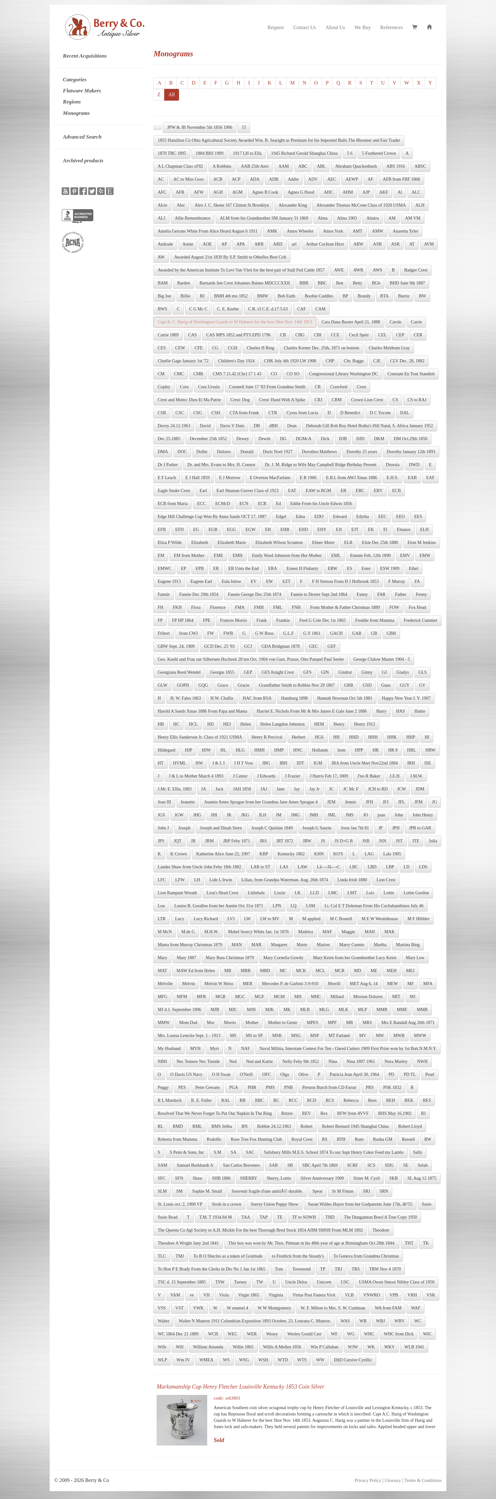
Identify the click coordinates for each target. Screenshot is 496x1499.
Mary (162, 957)
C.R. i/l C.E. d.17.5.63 (268, 309)
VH (206, 1295)
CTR (273, 412)
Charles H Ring (260, 348)
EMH (237, 555)
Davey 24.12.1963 (174, 425)
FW (210, 633)
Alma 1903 (347, 218)
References (391, 27)
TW (259, 1282)
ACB (217, 179)
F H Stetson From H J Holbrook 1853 (345, 581)
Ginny (366, 672)
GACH (336, 633)
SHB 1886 (221, 1178)
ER (216, 568)
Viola (224, 1295)
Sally (417, 1152)
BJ (202, 296)
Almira (372, 218)
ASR (395, 244)
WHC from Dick (398, 1334)
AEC (331, 179)
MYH (195, 1048)
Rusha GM (382, 1139)
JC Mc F (350, 789)
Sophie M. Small (207, 1191)
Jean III (164, 802)
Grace (223, 685)
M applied (311, 918)
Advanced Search (82, 137)
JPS (161, 841)
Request (276, 27)
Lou (161, 905)
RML (197, 1126)
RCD (311, 1100)
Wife (162, 1347)
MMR (422, 1009)
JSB (365, 841)
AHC (328, 192)
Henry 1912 (364, 724)
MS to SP (254, 1035)
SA (233, 1152)
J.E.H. (395, 776)
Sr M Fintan (343, 1191)
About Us (335, 27)
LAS (284, 867)
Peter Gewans (207, 1087)
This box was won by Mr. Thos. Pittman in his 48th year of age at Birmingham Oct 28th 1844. (311, 1243)
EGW (250, 529)
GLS (422, 672)
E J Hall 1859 (197, 477)
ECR (262, 503)
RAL (225, 1100)
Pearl (429, 1074)
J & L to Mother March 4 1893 (196, 776)
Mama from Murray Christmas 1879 (190, 944)
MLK (343, 1009)
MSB (277, 1035)
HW (199, 763)
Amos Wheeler (300, 231)
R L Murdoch (170, 1100)
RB (242, 1100)
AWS (377, 270)
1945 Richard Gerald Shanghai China (304, 153)
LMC (333, 892)
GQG (203, 685)
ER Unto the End (243, 568)
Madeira (305, 931)
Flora (196, 607)
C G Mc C (198, 309)
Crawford (338, 386)
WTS (302, 1360)
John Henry (422, 815)
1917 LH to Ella (247, 153)
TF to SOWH (304, 1217)
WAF (415, 1308)
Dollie (202, 451)
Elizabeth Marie (232, 542)
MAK (389, 931)
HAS (400, 711)
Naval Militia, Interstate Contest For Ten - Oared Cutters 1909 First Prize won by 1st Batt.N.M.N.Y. (348, 1048)
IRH (411, 763)
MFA (427, 983)
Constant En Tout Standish (411, 374)
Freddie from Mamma (374, 620)
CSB (162, 412)
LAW (302, 867)
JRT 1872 (284, 841)
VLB (349, 1295)
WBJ (380, 1321)
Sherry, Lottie (279, 1178)
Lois (370, 892)
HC (176, 724)
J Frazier (293, 776)
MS (233, 1035)
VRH (412, 1295)
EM (161, 555)
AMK (272, 231)
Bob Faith (286, 296)
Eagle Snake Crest (174, 490)
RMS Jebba (222, 1126)
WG (350, 1334)
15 (244, 127)
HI (427, 737)
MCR (339, 970)
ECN (243, 503)
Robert (307, 1126)
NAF (245, 1048)
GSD (367, 685)
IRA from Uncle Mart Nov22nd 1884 (365, 763)
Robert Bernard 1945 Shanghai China (355, 1126)
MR (349, 1022)
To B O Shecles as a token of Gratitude (227, 1256)
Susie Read (167, 1217)
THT (409, 1243)
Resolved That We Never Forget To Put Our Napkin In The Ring (215, 1113)
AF (370, 179)
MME (402, 1009)
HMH (259, 750)
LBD (372, 867)
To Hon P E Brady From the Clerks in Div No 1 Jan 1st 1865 (211, 1269)
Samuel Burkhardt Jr (195, 1165)
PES (182, 1087)
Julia (433, 841)
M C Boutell (341, 918)
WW (320, 1360)
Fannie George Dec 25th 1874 (254, 594)
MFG (162, 996)
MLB (305, 1009)
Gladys (402, 672)
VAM (175, 1295)
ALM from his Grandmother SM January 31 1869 (264, 218)
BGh (376, 283)
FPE (206, 620)
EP (183, 568)
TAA (245, 1217)
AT (411, 244)
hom (341, 750)
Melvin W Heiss (218, 983)
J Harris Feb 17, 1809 (329, 776)
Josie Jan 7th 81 (355, 828)
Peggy (163, 1087)
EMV (405, 555)
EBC (360, 490)
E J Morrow (229, 477)
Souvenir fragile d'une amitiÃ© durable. (267, 1191)
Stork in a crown (226, 1204)
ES (349, 568)
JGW (179, 815)
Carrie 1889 (168, 335)
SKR (393, 1178)
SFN (179, 1178)
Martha (380, 944)
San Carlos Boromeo (241, 1165)
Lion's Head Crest (223, 892)
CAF (301, 309)
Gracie (243, 685)
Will (179, 1347)
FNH (296, 607)
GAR (357, 633)
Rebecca (351, 1100)
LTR (161, 918)
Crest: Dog (240, 399)
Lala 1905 (392, 854)
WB (363, 1321)
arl (294, 244)
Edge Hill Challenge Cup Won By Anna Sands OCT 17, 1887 (212, 516)
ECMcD (222, 503)
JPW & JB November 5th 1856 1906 (199, 127)
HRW (430, 750)
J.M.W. (416, 776)
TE (279, 1217)
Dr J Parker (168, 464)
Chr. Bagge (354, 361)
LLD (314, 892)
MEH (392, 970)
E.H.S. (392, 477)
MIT (396, 996)
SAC (250, 1152)
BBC (322, 283)
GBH (391, 633)
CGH (232, 348)
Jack (219, 789)
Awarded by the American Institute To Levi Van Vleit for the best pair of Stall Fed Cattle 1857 (241, 270)
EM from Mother (189, 555)
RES (427, 1100)
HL (223, 750)
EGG (231, 529)
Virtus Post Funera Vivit (314, 1295)
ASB (377, 244)
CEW (180, 348)
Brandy (363, 296)
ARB (259, 244)
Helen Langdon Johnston (282, 724)
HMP (279, 750)
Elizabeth (199, 542)
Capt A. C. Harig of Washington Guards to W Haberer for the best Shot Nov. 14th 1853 (235, 322)
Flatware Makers (82, 91)
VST (179, 1308)
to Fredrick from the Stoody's (298, 1256)
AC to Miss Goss (188, 179)
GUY (404, 685)
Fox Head (417, 607)
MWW (420, 1035)
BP (345, 296)
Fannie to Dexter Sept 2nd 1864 (319, 594)
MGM (279, 996)
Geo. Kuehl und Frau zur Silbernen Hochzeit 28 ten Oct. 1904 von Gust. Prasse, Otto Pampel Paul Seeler (251, 659)
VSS (162, 1308)
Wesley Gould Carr (305, 1334)
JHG (197, 815)
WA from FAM (388, 1308)
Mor (210, 1022)
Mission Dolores (368, 996)
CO (274, 374)
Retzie (287, 1113)
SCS (371, 1165)
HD (210, 724)
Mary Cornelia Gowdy (284, 957)
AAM (283, 166)
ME (374, 970)
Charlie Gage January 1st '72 (183, 361)
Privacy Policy (368, 1480)
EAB (412, 477)
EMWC (164, 568)
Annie (188, 244)
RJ (423, 1113)
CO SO (293, 374)
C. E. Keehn (228, 309)
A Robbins (222, 166)
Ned (233, 1061)
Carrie (416, 322)
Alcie (162, 205)
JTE (415, 841)
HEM (319, 724)
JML (332, 815)
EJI (339, 529)
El (385, 529)
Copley (164, 386)
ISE (428, 763)
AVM (429, 244)
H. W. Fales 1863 (185, 698)
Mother (251, 1022)
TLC (162, 1256)
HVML (179, 763)
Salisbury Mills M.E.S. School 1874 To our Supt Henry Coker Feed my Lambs (334, 1152)
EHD (303, 529)
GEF (331, 646)
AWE (339, 270)
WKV (389, 1347)
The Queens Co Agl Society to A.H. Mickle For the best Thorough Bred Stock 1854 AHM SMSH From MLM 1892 (260, 1230)
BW (422, 296)
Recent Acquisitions (85, 56)
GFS (307, 672)
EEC (382, 516)
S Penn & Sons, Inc (187, 1152)
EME (218, 555)
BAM (163, 283)
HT (161, 763)
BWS (162, 309)
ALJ (161, 218)
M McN (165, 931)
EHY (321, 529)
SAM (162, 1165)
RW (428, 1139)
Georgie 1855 (222, 672)
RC (276, 1100)
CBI (317, 335)
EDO (319, 516)
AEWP (351, 179)
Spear (318, 1191)
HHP (410, 737)
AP (224, 244)
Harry (381, 711)
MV (363, 1035)
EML (336, 555)
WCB (213, 1334)
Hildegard (166, 750)
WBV (399, 1321)
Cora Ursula (209, 386)
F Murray (396, 581)
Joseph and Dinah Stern (221, 828)
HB (161, 724)
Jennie (350, 802)
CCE (335, 335)
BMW (262, 296)
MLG (324, 1009)
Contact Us (304, 27)
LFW (180, 880)
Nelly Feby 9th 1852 (300, 1061)
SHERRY (248, 1178)
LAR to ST (260, 867)
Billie (185, 296)
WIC (427, 1334)
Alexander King (292, 205)
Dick (325, 438)
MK (287, 1009)
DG (283, 438)
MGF (259, 996)
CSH (216, 412)
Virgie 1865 (248, 1295)
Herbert (298, 737)
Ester (366, 568)
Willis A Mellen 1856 (282, 1347)
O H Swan (221, 1074)
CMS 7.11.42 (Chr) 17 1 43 (237, 374)
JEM (331, 802)
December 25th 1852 (208, 438)
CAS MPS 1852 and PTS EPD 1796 (238, 335)
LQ (294, 905)
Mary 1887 (186, 957)
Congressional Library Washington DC (343, 374)
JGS (161, 815)
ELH (424, 529)
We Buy (363, 27)
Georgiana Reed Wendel (179, 672)
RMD (178, 1126)
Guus (386, 685)
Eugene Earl (201, 581)
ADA (254, 179)
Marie (302, 944)
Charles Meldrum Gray (389, 348)
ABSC (420, 166)
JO (365, 815)
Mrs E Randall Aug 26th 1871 (408, 1022)
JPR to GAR (420, 828)
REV (306, 1113)
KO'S (338, 854)
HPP (359, 750)
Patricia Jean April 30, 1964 (354, 1074)
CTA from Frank (244, 412)
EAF (430, 477)
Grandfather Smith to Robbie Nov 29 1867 (297, 685)
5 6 (350, 153)
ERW (332, 568)
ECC (201, 503)
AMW (377, 231)
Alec (181, 205)
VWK (198, 1308)
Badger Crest (415, 270)
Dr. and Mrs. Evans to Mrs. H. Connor (221, 464)
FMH (259, 607)
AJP (366, 192)
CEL (382, 335)
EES (418, 516)
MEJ (410, 970)
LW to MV (269, 918)
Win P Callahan (324, 1347)
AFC (162, 192)
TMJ (180, 1256)
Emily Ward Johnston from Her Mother (287, 555)
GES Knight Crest (278, 672)
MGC (240, 996)
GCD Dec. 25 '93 (219, 646)
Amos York (333, 231)
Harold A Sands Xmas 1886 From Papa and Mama (202, 711)
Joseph (184, 828)
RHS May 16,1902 (395, 1113)
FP (160, 620)
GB (374, 633)
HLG (240, 750)
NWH (422, 1061)
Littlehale (256, 892)
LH (197, 880)
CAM (320, 309)
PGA (233, 1087)
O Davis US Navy (186, 1074)
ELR (348, 542)
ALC (416, 192)
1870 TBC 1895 (172, 153)
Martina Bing (408, 944)
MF (410, 983)
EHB (285, 529)
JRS (263, 841)
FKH (177, 607)
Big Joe (164, 296)
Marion (323, 944)
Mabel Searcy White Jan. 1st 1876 (258, 931)
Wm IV (183, 1360)
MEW (392, 983)
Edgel (281, 516)
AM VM (412, 218)
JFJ (386, 802)
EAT (292, 490)
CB (283, 335)
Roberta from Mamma (177, 1139)
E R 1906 (308, 477)
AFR (180, 192)
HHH (373, 737)
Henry (338, 724)
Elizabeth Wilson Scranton (278, 542)
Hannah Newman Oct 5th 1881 (344, 698)
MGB (220, 996)
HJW (206, 750)
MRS (367, 1022)
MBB (246, 970)
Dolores (224, 451)
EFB (162, 529)
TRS (356, 1269)
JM (279, 815)
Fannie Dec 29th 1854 (199, 594)
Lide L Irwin (220, 880)
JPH (396, 828)
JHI (214, 815)
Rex (324, 1113)
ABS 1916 (395, 166)
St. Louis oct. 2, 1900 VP (180, 1204)
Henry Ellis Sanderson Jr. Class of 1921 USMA (200, 737)
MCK (301, 970)
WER (252, 1334)
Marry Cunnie (351, 944)
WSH (263, 1360)
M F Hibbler (418, 918)
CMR (198, 374)
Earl (203, 490)
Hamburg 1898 (294, 698)
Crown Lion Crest (367, 399)
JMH (313, 815)
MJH (251, 1009)
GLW (162, 685)
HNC (298, 750)
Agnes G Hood (301, 192)
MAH (370, 931)
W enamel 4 (237, 1308)
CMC (179, 374)
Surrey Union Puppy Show (275, 1204)
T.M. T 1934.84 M (215, 1217)
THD (330, 1217)
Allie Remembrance (192, 218)
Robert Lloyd (410, 1126)
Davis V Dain (232, 425)
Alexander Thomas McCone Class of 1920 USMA (361, 205)
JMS (349, 815)
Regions (72, 102)
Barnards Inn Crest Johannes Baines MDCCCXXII (245, 283)
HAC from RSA (257, 698)
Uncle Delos (296, 1282)
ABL (321, 166)
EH (268, 529)
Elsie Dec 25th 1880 (380, 542)
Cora (184, 386)
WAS (345, 1321)
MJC (233, 1009)
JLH (262, 815)
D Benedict (350, 412)
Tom (279, 1269)
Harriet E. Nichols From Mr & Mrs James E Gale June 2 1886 (312, 711)
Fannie (164, 594)
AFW (199, 192)
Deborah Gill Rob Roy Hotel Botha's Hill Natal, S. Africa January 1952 (369, 425)
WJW (353, 1347)
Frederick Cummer (420, 620)
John (399, 815)
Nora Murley (396, 1061)
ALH (420, 205)
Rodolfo (214, 1139)
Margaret (279, 944)
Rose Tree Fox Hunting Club (256, 1139)
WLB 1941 (414, 1347)
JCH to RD (378, 789)
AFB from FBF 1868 (401, 179)
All (171, 94)
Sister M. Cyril (366, 1178)
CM (161, 374)
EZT (286, 581)
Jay (297, 789)
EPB (199, 568)
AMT (358, 231)
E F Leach (167, 477)
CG (215, 348)
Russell (408, 1139)
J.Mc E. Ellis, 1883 (174, 789)
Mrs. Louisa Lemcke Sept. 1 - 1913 (189, 1035)
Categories (75, 80)
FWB (228, 633)
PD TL (410, 1074)
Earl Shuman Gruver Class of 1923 (247, 490)
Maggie (348, 931)
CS (395, 399)
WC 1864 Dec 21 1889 (178, 1334)
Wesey (272, 1334)
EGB (212, 529)
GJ (384, 672)
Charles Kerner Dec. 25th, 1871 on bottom (321, 348)
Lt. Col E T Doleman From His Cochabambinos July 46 (374, 905)
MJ (412, 996)
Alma (322, 218)
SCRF (352, 1165)
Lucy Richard (206, 918)
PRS (370, 1087)
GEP (248, 672)
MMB (381, 1009)
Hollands (320, 750)
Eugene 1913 (169, 581)
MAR (256, 944)
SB (290, 1165)
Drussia (393, 464)
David (205, 425)
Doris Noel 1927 (277, 451)
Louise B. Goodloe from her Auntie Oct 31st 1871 (218, 905)
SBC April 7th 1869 (320, 1165)
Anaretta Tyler (405, 231)
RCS (330, 1100)
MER (247, 983)
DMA (163, 451)
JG (434, 802)
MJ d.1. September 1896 (179, 1009)
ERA (272, 568)
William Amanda (208, 1347)
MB (227, 970)
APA (241, 244)
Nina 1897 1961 (361, 1061)
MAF (327, 931)
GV (422, 685)
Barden (183, 283)
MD (357, 970)
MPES (313, 1022)
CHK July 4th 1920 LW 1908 (290, 361)
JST (399, 841)
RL (160, 1126)
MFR (201, 996)
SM (179, 1191)
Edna (300, 516)
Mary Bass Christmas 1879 (230, 957)
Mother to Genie (282, 1022)
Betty (357, 283)
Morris (230, 1022)
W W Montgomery (274, 1308)
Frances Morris (233, 620)
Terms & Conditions (423, 1480)
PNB (288, 1087)
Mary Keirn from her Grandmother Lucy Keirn (354, 957)
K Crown (178, 854)
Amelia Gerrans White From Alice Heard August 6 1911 (207, 231)
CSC (180, 412)
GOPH (183, 685)
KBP (263, 854)
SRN (384, 1191)
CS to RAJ (416, 399)
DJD (360, 438)
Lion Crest (385, 880)
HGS (319, 737)
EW (269, 581)
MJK (269, 1009)
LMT (352, 892)
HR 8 (393, 750)
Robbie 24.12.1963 (274, 1126)
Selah (423, 1165)
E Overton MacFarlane (270, 477)
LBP (390, 867)
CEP (400, 335)
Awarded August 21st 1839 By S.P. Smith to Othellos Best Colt (230, 257)
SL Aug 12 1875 (422, 1178)
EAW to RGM (318, 490)
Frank (262, 620)
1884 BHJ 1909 (209, 153)
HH (336, 737)
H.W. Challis (221, 698)
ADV (313, 179)
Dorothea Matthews (319, 451)
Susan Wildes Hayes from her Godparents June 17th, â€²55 (360, 1204)
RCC (293, 1100)
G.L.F (288, 633)
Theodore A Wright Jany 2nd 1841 (188, 1243)
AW (161, 257)
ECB (396, 490)
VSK (430, 1295)
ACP (236, 179)
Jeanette (188, 802)
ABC (302, 166)
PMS (270, 1087)
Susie (426, 1204)
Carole (395, 322)
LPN (277, 905)
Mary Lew (415, 957)
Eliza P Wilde (170, 542)
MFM (182, 996)
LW (247, 918)
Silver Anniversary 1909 (322, 1178)
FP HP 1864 (182, 620)
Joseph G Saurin (317, 828)
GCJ (248, 646)
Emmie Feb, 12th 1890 (370, 555)
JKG (245, 815)
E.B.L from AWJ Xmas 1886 (351, 477)
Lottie (389, 892)
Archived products (83, 161)
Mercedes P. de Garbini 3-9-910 (290, 983)
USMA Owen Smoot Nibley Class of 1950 (397, 1282)
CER (418, 335)
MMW (164, 1022)
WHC (369, 1334)
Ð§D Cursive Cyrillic (353, 1360)
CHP (330, 361)
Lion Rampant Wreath (177, 892)
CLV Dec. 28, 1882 (407, 361)
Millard (337, 996)
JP (380, 828)
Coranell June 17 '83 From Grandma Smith (267, 386)
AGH (218, 192)
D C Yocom (380, 412)
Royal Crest (302, 1139)
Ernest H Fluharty (302, 568)
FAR (381, 594)
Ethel (413, 568)
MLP (362, 1009)
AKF (383, 192)
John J (163, 828)
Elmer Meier (323, 542)
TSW (220, 1282)
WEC (232, 1334)
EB (343, 490)
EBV (378, 490)
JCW (401, 789)
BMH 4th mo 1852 (231, 296)
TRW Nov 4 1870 (385, 1269)
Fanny (362, 594)
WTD (283, 1360)
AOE (207, 244)
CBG (300, 335)
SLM (162, 1191)
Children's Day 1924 (236, 361)
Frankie (283, 620)
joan (381, 815)
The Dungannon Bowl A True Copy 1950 (380, 1217)
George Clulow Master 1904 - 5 (381, 659)
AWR (358, 270)
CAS (192, 335)
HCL (193, 724)
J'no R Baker (368, 776)
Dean (292, 425)
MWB (399, 1035)
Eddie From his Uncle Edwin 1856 (321, 503)
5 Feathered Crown (379, 153)
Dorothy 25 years (361, 451)
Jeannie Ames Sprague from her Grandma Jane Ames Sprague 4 (261, 802)
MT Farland (339, 1035)
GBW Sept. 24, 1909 (176, 646)
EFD (179, 529)
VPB (393, 1295)
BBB (304, 283)
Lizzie (279, 892)
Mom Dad (188, 1022)
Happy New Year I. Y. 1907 (406, 698)
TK (426, 1243)
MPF (332, 1022)
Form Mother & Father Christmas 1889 (345, 607)
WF (334, 1334)
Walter (163, 1321)
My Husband (169, 1048)
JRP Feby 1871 (236, 841)
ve (191, 1295)
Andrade (165, 244)
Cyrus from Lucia (302, 412)
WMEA (206, 1360)
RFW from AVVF (353, 1113)
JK (229, 815)
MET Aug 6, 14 (364, 983)
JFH (369, 802)
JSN (382, 841)
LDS (423, 867)
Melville (165, 983)
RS (324, 1139)
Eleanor (404, 529)
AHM (348, 192)
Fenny (421, 594)
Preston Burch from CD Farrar (329, 1087)
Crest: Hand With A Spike (282, 399)
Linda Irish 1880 (352, 880)
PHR (252, 1087)
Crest (361, 386)
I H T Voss (243, 763)
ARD (277, 244)
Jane (280, 789)
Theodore (380, 1230)
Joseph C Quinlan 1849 (272, 828)
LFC (162, 880)
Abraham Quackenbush (356, 166)
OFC (266, 1074)
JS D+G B (343, 841)
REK (409, 1100)
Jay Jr (314, 789)
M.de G (188, 931)
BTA (384, 296)
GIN (325, 672)
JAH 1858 (242, 789)
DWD (414, 464)
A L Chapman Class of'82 (180, 166)
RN (244, 1126)
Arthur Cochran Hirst (325, 244)
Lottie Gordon (416, 892)
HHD (353, 737)
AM (392, 218)
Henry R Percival (266, 737)
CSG (197, 412)
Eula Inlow (231, 581)
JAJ (263, 789)
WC (417, 1321)
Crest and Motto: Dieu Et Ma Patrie (189, 399)
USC (345, 1282)
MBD (265, 970)
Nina (332, 1061)
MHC (316, 996)
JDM (419, 789)
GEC (313, 646)
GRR (348, 685)
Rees (372, 1100)
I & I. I (219, 763)
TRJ (338, 1269)
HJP (188, 750)
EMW (424, 555)
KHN (319, 854)
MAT (162, 970)
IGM (317, 763)
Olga (284, 1074)
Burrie (404, 296)
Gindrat (345, 672)
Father (400, 594)
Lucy (179, 918)
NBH (162, 1061)
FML (277, 607)
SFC (161, 1178)
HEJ (227, 724)
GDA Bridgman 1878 (281, 646)
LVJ (231, 918)
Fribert (164, 633)
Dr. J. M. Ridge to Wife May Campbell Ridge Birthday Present (320, 464)
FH (160, 607)
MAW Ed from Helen (196, 970)
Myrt (214, 1048)
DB (257, 425)
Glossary (393, 1480)
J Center (240, 776)
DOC (182, 451)
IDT (300, 763)
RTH (341, 1139)
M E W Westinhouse (380, 918)
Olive (303, 1074)
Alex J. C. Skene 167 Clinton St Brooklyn (232, 205)
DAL (404, 412)
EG (196, 529)
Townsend (302, 1269)
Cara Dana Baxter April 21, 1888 (351, 322)
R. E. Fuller (201, 1100)
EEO (400, 516)
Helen (245, 724)
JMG (295, 815)
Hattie (419, 711)
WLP (162, 1360)
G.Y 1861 (312, 633)
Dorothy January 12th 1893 (411, 451)
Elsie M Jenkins (421, 542)
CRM (337, 399)
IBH (283, 763)
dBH (274, 425)
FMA (240, 607)
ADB (273, 179)
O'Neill (246, 1074)
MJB (215, 1009)
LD (407, 867)
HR (376, 750)
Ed (278, 503)
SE (405, 1165)
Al (400, 192)
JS (323, 841)
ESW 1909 (390, 568)
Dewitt (264, 438)
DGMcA (303, 438)
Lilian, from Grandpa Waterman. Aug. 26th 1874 (284, 880)
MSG (296, 1035)
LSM (310, 905)
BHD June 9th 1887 (407, 283)
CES (162, 348)
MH (297, 996)
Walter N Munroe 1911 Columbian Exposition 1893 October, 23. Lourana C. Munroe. (255, 1321)
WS (226, 1360)
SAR (273, 1165)
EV (254, 581)
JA (203, 789)
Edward (340, 516)
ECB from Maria (173, 503)
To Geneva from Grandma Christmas (366, 1256)
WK (371, 1347)
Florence (218, 607)
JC (331, 789)
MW (380, 1035)
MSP (314, 1035)
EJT (355, 529)
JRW (307, 841)
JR (193, 841)
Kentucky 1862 (291, 854)
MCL (320, 970)
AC (161, 179)
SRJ (366, 1191)
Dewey (242, 438)
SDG (389, 1165)
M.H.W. (211, 931)
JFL (401, 802)
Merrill (334, 983)
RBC (259, 1100)
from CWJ (188, 633)
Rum (359, 1139)
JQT (177, 841)
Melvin (188, 983)
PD (391, 1074)
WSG (244, 1360)
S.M (217, 1152)
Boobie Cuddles (319, 296)
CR (318, 386)
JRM (209, 841)
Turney (240, 1282)
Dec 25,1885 (169, 438)
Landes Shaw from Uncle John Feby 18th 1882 (199, 867)
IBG (266, 763)
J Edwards (266, 776)
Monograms (76, 113)
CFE (199, 348)
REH (390, 1100)
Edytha (362, 516)
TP (322, 1269)
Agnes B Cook (265, 192)
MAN (237, 944)
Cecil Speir (359, 335)
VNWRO (371, 1295)
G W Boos (264, 633)
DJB (343, 438)
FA (417, 581)
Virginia (276, 1295)
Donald (246, 451)
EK (371, 529)
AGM (237, 192)
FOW (394, 607)
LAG (369, 854)
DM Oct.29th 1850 (410, 438)
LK (298, 892)
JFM (418, 802)
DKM (379, 438)
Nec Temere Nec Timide (198, 1061)
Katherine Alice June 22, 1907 (223, 854)
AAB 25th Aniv (255, 166)
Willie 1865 (243, 1347)
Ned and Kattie (259, 1061)
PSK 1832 (392, 1087)
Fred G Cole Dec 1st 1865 (322, 620)
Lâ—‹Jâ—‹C (328, 867)
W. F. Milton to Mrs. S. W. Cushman (333, 1308)
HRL (411, 750)
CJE (377, 361)
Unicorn (324, 1282)
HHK (392, 737)
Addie (293, 179)
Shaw (197, 1178)
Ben (340, 283)
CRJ (318, 399)
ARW (358, 244)
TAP (264, 1217)
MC (283, 970)
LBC (354, 867)
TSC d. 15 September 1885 (182, 1282)
